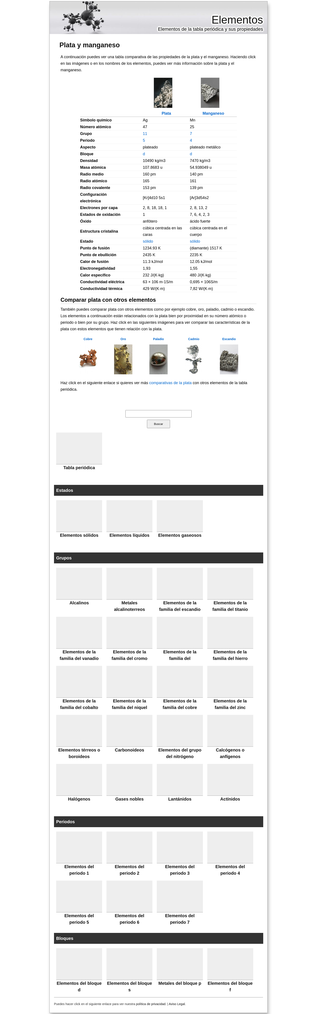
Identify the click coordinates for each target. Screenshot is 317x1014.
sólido (148, 241)
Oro (123, 339)
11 (145, 133)
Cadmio (193, 339)
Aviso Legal (177, 1004)
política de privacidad (150, 1004)
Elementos (237, 20)
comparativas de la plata (170, 383)
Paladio (158, 339)
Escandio (229, 339)
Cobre (88, 339)
